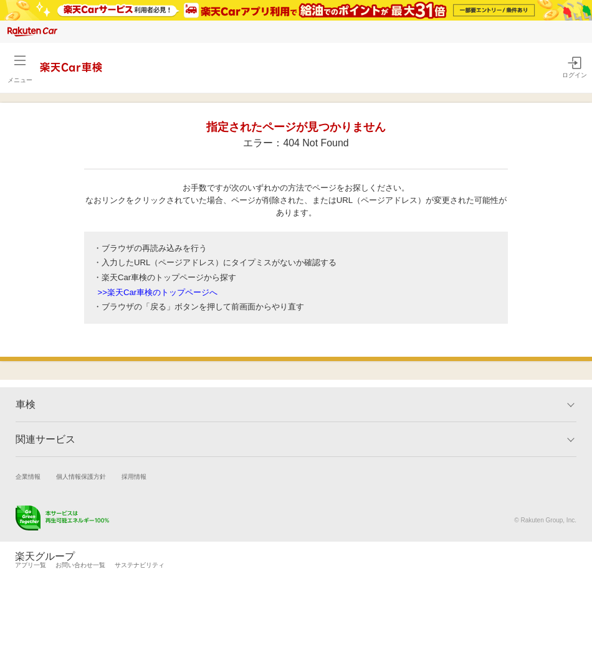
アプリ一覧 (30, 565)
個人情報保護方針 (81, 476)
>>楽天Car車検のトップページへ (158, 292)
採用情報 (134, 476)
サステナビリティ (140, 565)
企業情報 (28, 476)
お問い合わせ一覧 (80, 565)
